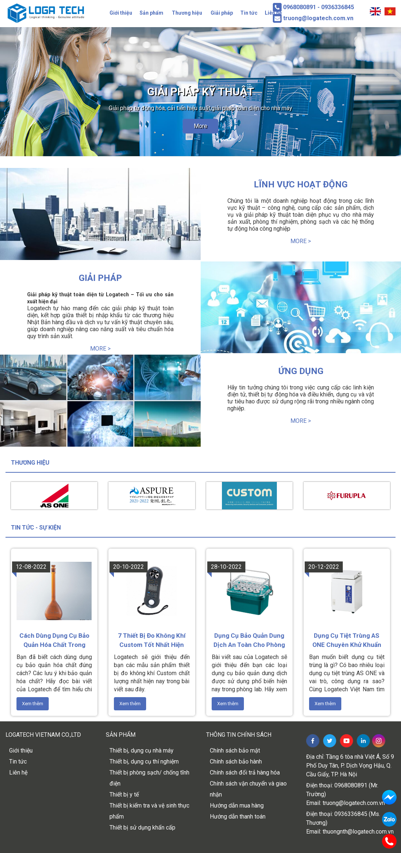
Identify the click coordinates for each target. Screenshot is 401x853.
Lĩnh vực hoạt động (301, 184)
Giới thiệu (120, 13)
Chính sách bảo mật (235, 750)
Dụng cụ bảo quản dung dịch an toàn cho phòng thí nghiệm (249, 640)
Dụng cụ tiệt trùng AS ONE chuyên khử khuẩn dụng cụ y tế (346, 640)
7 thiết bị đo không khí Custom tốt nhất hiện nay (152, 640)
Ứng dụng (300, 371)
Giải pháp (222, 13)
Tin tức (248, 13)
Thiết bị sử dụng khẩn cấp (142, 827)
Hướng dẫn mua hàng (237, 805)
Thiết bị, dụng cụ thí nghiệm (144, 761)
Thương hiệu (187, 13)
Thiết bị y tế (124, 794)
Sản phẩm (151, 13)
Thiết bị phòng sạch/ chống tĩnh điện (149, 778)
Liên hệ (18, 772)
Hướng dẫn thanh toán (238, 816)
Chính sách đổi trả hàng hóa (245, 772)
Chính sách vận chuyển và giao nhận (248, 789)
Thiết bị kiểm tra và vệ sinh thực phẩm (149, 811)
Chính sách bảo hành (236, 761)
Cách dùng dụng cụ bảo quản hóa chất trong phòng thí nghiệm (54, 640)
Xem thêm (32, 703)
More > (300, 241)
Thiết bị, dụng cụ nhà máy (141, 750)
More (200, 125)
